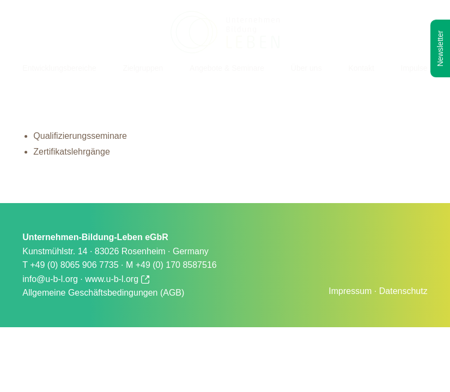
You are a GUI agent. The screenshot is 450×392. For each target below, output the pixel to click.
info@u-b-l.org (50, 279)
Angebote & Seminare (227, 68)
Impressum (350, 291)
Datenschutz (403, 291)
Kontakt (361, 68)
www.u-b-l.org (117, 279)
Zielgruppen (143, 68)
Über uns (306, 68)
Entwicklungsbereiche (59, 68)
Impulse (414, 68)
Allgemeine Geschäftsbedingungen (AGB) (103, 292)
